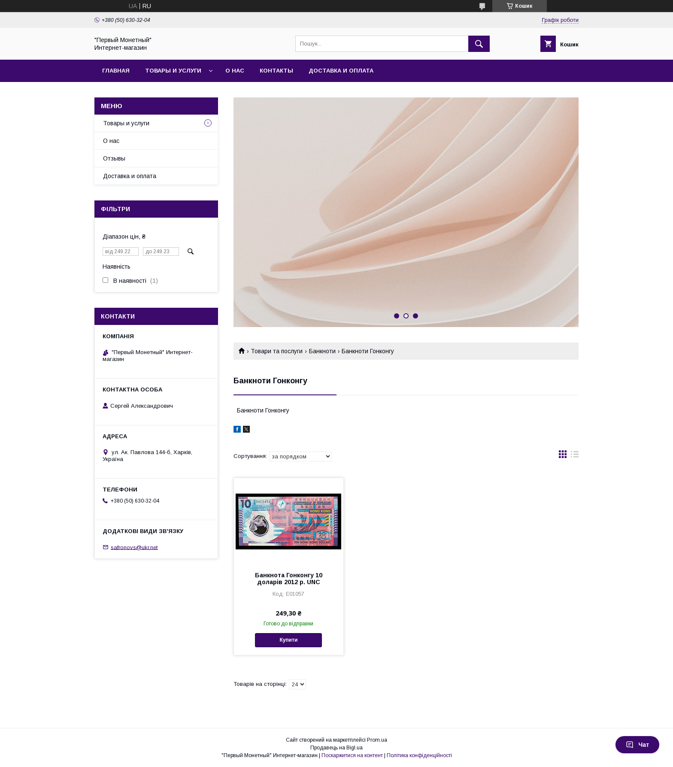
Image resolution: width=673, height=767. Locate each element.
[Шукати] (479, 44)
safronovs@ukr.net (134, 547)
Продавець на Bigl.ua (336, 748)
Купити (288, 640)
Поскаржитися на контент (352, 755)
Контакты (276, 70)
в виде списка (575, 456)
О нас (234, 70)
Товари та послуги (277, 351)
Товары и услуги (173, 70)
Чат (637, 745)
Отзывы (114, 158)
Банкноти (322, 351)
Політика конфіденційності (419, 755)
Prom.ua (377, 740)
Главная (116, 70)
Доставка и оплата (341, 70)
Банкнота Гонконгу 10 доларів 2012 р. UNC (288, 578)
